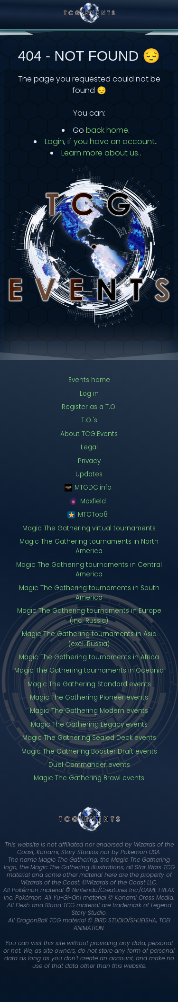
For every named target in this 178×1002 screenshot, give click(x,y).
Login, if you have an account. (100, 141)
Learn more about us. (100, 152)
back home (107, 130)
